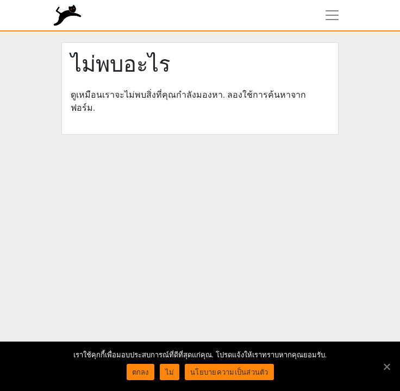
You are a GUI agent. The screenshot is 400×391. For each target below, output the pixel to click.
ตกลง (140, 372)
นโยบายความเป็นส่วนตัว (229, 372)
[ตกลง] (386, 366)
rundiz (67, 15)
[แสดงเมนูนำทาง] (332, 15)
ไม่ (169, 372)
